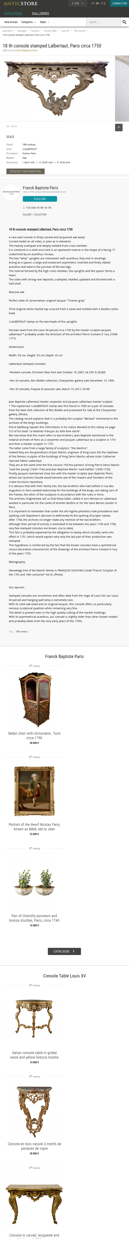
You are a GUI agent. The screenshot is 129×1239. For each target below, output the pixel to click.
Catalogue (21, 30)
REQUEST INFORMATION (25, 171)
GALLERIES (40, 13)
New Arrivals (11, 22)
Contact (94, 1208)
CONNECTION (119, 3)
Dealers (59, 1203)
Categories (34, 1203)
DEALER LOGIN (14, 1207)
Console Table (50, 30)
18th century (79, 30)
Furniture (35, 30)
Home (93, 1204)
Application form (13, 1215)
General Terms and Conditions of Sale (72, 1232)
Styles (32, 1207)
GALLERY (27, 215)
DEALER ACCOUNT (12, 1199)
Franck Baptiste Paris (40, 187)
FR (93, 3)
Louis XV (65, 30)
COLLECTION (40, 215)
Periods (32, 1212)
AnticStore (7, 30)
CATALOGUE (13, 13)
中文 (103, 3)
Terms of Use (45, 1232)
